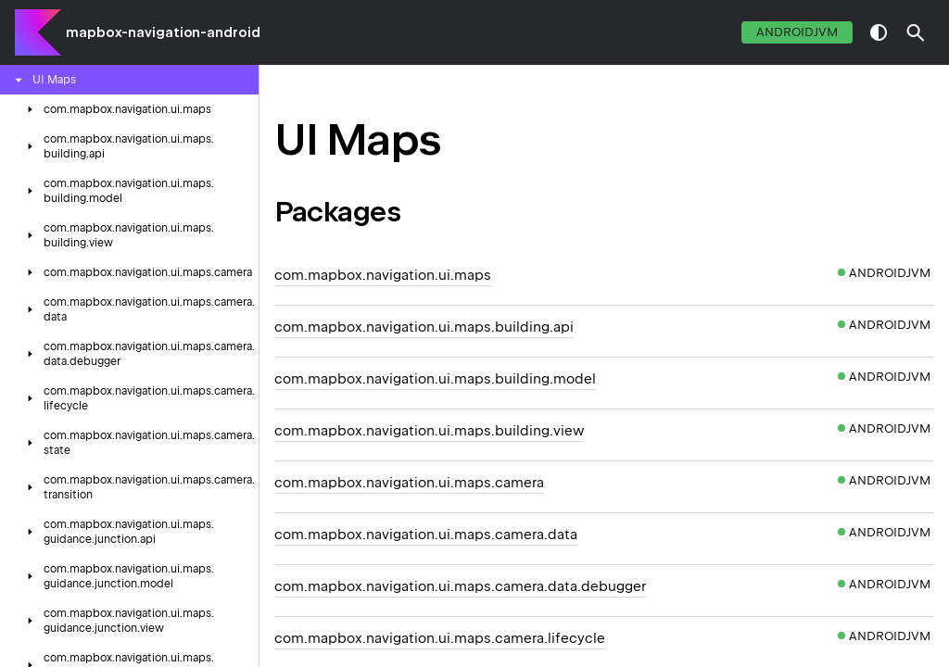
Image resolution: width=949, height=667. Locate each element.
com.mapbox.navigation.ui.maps (382, 275)
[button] (915, 32)
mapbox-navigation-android (163, 32)
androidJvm (797, 32)
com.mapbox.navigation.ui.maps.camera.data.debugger (460, 586)
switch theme (878, 32)
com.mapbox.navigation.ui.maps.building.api (424, 327)
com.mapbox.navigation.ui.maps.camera (409, 482)
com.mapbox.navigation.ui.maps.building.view (429, 430)
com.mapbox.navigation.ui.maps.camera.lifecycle (439, 638)
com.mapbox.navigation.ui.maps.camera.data (425, 534)
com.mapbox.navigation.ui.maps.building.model (435, 379)
